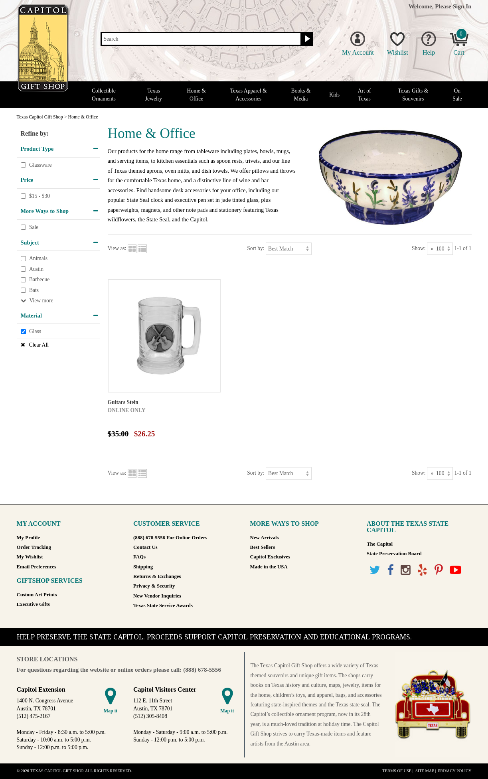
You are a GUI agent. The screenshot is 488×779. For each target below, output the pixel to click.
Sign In (462, 6)
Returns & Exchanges (157, 576)
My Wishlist (30, 557)
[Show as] (440, 249)
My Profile (28, 537)
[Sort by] (289, 249)
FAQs (139, 557)
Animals (38, 258)
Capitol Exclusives (270, 557)
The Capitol (380, 544)
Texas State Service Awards (163, 605)
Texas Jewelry (153, 94)
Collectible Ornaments (104, 94)
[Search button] (306, 39)
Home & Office (196, 94)
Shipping (143, 567)
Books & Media (301, 94)
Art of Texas (364, 94)
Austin (36, 269)
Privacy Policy (454, 771)
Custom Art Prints (37, 595)
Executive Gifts (33, 604)
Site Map (424, 771)
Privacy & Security (154, 586)
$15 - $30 (39, 196)
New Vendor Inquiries (157, 596)
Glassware (40, 165)
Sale (33, 227)
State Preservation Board (394, 553)
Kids (334, 95)
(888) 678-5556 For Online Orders (170, 537)
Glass (35, 332)
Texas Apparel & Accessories (248, 94)
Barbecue (39, 280)
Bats (34, 290)
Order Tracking (34, 547)
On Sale (457, 94)
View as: (117, 248)
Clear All (39, 345)
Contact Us (145, 547)
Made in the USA (269, 567)
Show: (419, 248)
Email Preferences (36, 567)
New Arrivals (264, 537)
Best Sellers (262, 547)
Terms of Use (396, 771)
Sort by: (255, 248)
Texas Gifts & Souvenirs (413, 94)
